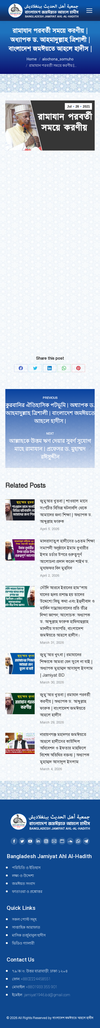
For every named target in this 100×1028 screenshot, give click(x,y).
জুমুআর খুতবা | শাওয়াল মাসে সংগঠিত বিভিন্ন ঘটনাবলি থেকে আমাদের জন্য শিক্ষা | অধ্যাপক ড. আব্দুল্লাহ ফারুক (66, 511)
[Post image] (20, 509)
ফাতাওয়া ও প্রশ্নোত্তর (27, 891)
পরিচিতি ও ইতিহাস (26, 868)
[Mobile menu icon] (89, 10)
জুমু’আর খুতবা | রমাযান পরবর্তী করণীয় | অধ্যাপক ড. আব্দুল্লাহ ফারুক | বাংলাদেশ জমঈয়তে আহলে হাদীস (65, 705)
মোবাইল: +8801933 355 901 (34, 987)
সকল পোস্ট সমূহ (24, 919)
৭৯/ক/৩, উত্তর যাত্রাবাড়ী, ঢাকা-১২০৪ (40, 971)
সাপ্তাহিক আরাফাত (26, 927)
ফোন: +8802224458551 (31, 979)
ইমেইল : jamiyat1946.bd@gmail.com (41, 995)
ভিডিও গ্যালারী (23, 943)
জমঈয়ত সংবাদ (23, 883)
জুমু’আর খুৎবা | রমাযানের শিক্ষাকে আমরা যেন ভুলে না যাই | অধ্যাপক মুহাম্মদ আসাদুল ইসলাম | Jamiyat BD (66, 665)
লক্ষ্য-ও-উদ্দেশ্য (23, 875)
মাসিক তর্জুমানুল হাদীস (29, 935)
